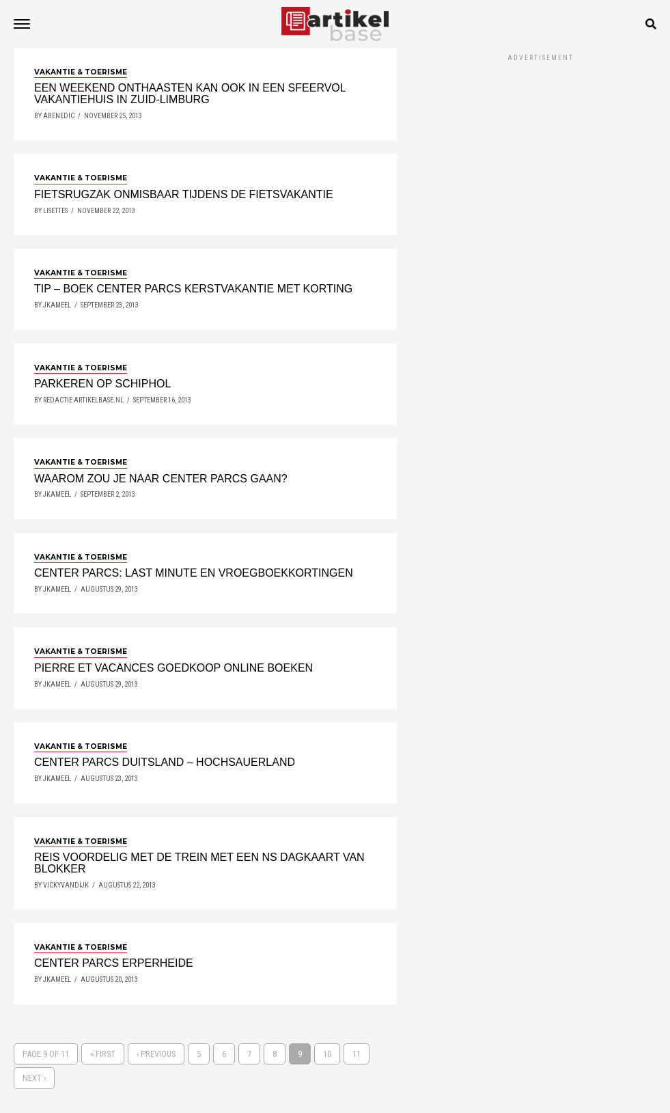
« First (102, 1054)
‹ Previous (156, 1054)
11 (356, 1054)
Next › (34, 1078)
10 (327, 1054)
